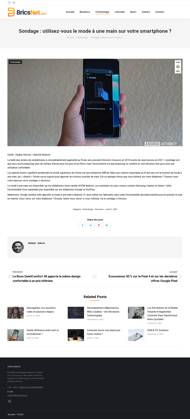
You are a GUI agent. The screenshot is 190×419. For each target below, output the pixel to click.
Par (99, 209)
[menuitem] (70, 12)
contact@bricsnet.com (17, 395)
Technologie (15, 62)
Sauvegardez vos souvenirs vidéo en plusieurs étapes (41, 309)
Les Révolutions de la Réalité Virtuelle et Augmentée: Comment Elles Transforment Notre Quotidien (162, 313)
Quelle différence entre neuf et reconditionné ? (43, 332)
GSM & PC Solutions (157, 330)
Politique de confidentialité (31, 387)
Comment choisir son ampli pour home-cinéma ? (103, 332)
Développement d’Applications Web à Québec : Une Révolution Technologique (103, 311)
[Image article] (15, 313)
